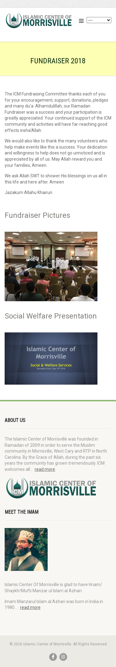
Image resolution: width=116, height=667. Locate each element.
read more (45, 469)
